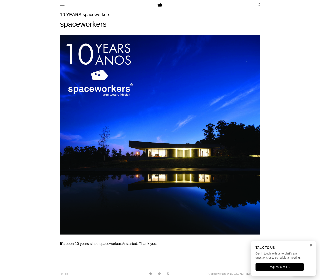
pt (62, 273)
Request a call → (280, 267)
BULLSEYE (236, 273)
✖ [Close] (311, 245)
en (66, 273)
